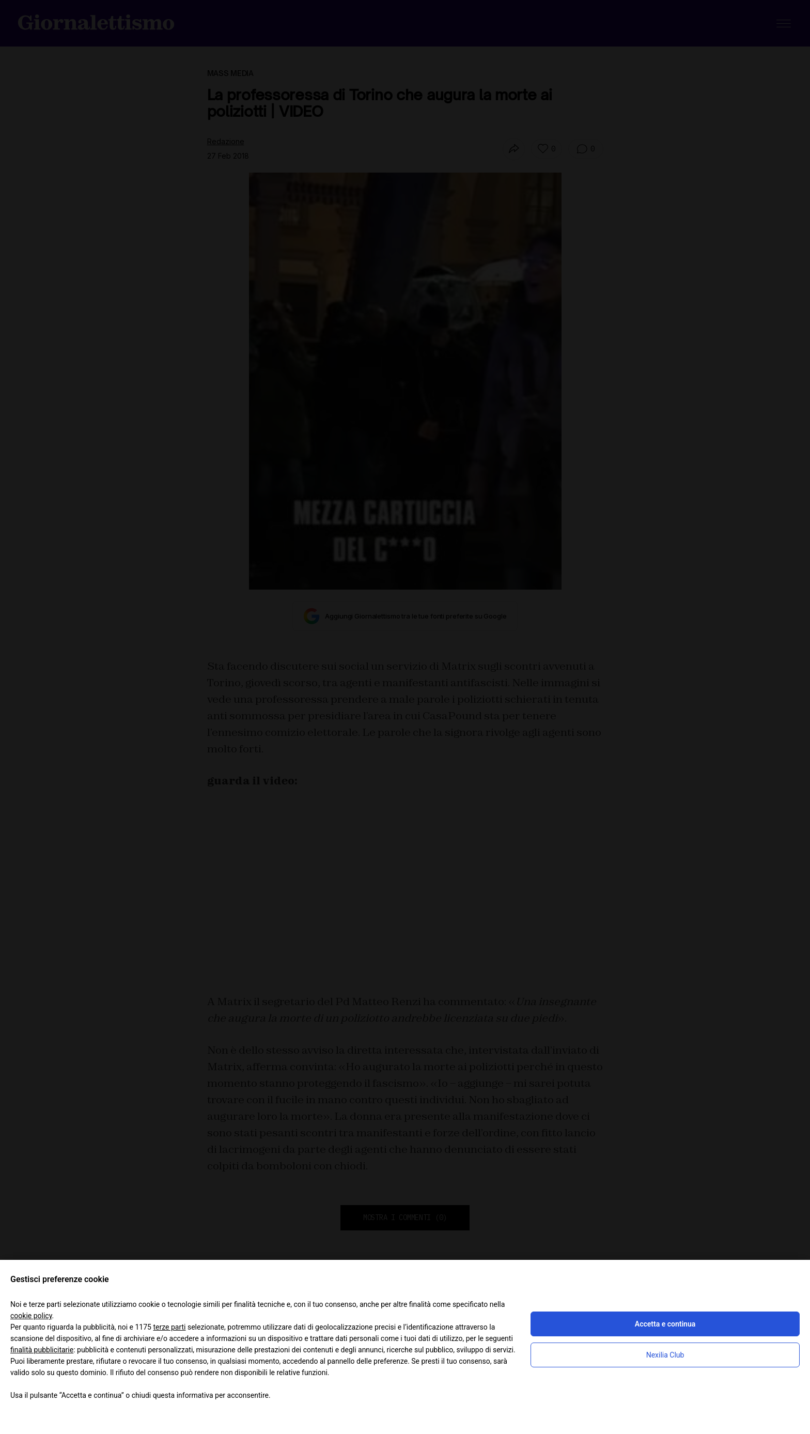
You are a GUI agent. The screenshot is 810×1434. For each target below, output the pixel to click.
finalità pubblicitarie (41, 1350)
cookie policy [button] (31, 1316)
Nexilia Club (665, 1355)
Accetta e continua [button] (665, 1324)
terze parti (169, 1327)
